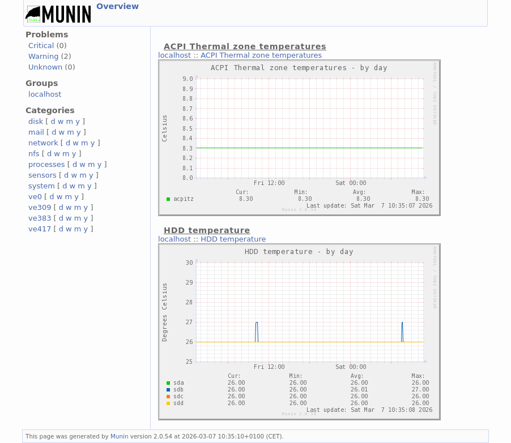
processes (46, 164)
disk (35, 121)
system (41, 186)
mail (36, 132)
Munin (119, 436)
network (43, 143)
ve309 (39, 207)
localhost (44, 94)
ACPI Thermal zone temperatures (261, 55)
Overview (117, 6)
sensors (42, 175)
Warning (43, 56)
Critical (41, 45)
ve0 (35, 196)
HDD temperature (233, 239)
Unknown (45, 67)
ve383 (39, 218)
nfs (34, 153)
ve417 (39, 229)
